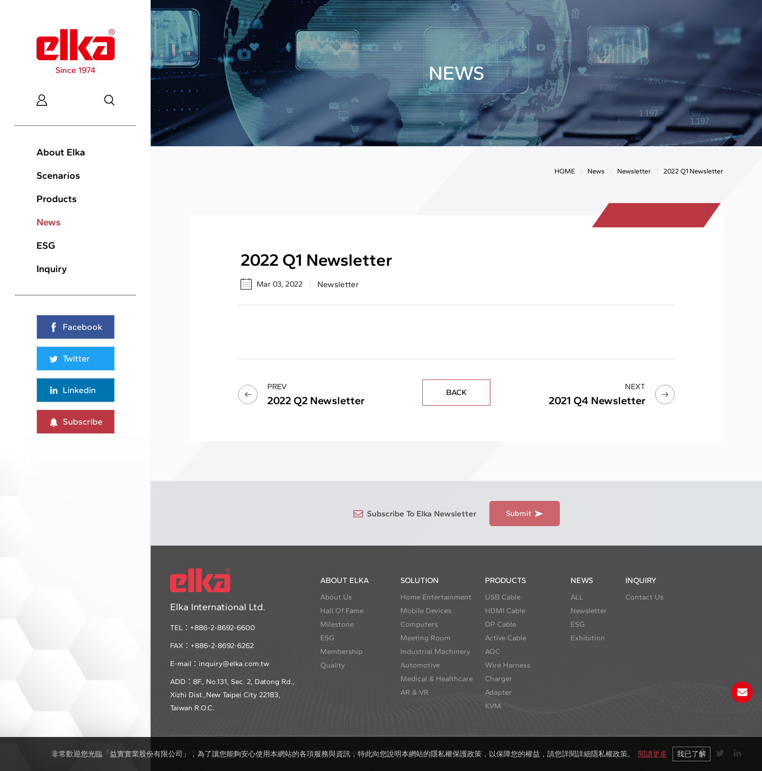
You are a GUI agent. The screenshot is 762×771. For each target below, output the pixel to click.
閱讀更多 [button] (652, 754)
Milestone (337, 624)
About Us (336, 597)
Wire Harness (507, 665)
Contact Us (644, 597)
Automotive (420, 665)
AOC (492, 651)
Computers (419, 624)
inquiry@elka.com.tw (234, 663)
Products (56, 199)
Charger (498, 678)
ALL (577, 597)
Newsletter (634, 171)
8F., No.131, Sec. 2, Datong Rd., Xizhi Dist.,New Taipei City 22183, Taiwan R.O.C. (232, 694)
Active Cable (505, 638)
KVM (493, 706)
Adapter (498, 692)
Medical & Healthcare (436, 678)
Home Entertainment (435, 597)
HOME (564, 171)
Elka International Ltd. (217, 590)
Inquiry (51, 268)
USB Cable (502, 597)
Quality (332, 665)
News (48, 222)
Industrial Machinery (435, 651)
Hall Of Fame (342, 610)
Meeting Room (425, 638)
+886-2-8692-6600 (222, 627)
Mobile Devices (425, 610)
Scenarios (58, 175)
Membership (341, 651)
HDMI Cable (505, 610)
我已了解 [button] (691, 754)
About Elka (60, 152)
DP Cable (500, 624)
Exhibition (588, 638)
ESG (45, 245)
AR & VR (414, 692)
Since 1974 (75, 52)
